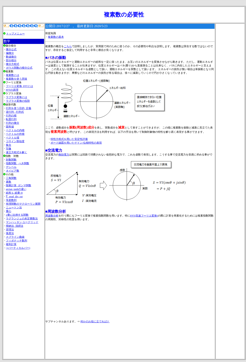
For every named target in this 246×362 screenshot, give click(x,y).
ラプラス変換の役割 (18, 100)
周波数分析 (52, 215)
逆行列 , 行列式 (15, 111)
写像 (8, 148)
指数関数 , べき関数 (17, 163)
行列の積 (11, 115)
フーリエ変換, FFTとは (19, 86)
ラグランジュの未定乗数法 (22, 218)
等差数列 (11, 200)
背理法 (10, 229)
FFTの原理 (12, 89)
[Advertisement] (23, 304)
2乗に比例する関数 (17, 214)
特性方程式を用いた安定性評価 (69, 139)
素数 (8, 181)
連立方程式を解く (16, 152)
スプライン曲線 (15, 236)
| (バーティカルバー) (18, 247)
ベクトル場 (12, 137)
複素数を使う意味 (16, 78)
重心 (8, 211)
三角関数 (11, 178)
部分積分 (11, 60)
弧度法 (10, 233)
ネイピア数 (12, 170)
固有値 (10, 126)
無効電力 (64, 154)
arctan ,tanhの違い (16, 189)
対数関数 (11, 159)
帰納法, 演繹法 (14, 225)
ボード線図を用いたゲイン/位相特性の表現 (76, 142)
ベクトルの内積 (15, 130)
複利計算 (11, 244)
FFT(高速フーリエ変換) (144, 215)
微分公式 (11, 49)
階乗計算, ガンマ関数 (18, 185)
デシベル (11, 167)
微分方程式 (12, 64)
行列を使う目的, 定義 (18, 108)
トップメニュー (15, 33)
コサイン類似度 (15, 141)
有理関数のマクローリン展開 (23, 203)
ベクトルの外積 (15, 133)
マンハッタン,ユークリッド (22, 222)
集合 (8, 144)
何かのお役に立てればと (95, 321)
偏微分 (10, 53)
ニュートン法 (14, 207)
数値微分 (11, 56)
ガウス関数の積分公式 (19, 67)
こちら (68, 46)
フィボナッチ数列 (16, 240)
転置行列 (11, 119)
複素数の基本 (56, 36)
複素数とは (12, 75)
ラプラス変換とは (16, 97)
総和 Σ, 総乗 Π (14, 192)
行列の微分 (12, 122)
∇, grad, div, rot (14, 196)
